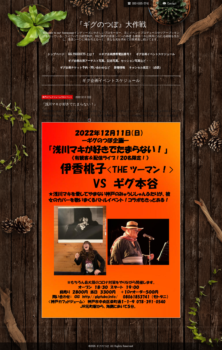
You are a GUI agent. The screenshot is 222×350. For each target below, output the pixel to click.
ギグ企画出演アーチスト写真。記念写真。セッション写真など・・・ (111, 60)
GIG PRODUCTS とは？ (81, 54)
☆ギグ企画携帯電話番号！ (115, 54)
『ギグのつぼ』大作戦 (111, 24)
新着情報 (119, 67)
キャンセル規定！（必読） (145, 67)
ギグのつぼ (103, 346)
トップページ (55, 54)
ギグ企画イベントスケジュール (155, 54)
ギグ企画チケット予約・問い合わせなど (85, 67)
